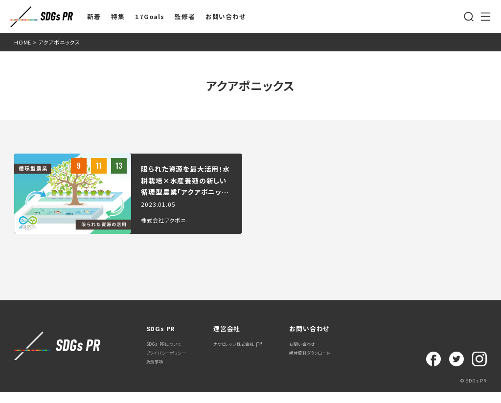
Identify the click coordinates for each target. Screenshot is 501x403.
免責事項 (158, 371)
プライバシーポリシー (175, 359)
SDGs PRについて (171, 346)
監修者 (185, 17)
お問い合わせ (225, 17)
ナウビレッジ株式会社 (261, 346)
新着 (94, 17)
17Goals (149, 17)
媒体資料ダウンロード (356, 359)
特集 (118, 17)
